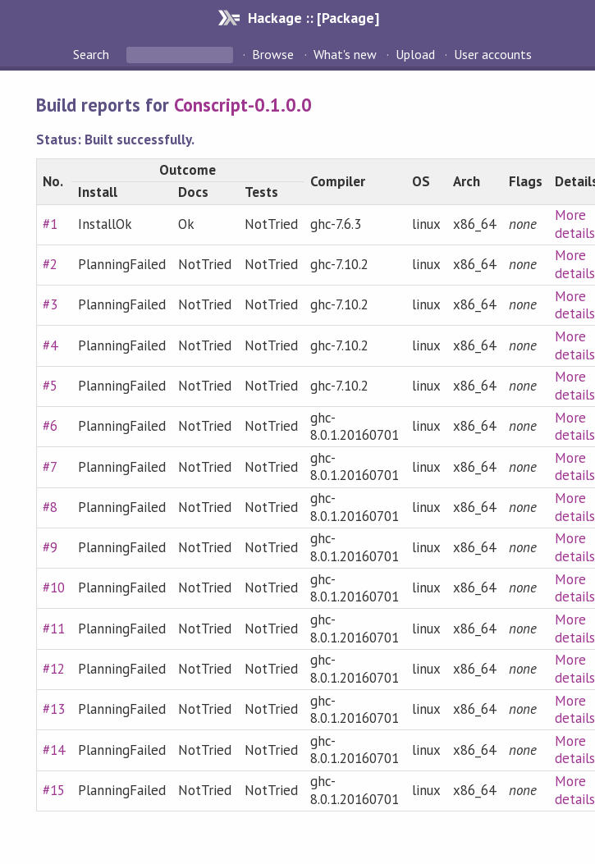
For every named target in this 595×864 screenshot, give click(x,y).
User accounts (493, 54)
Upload (415, 54)
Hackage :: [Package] (313, 17)
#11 (54, 628)
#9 (50, 547)
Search (92, 54)
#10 (54, 587)
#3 (50, 304)
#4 (50, 345)
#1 (50, 224)
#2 (50, 264)
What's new (345, 54)
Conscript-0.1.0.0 (243, 105)
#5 (50, 386)
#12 (54, 669)
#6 (50, 426)
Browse (273, 54)
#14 (54, 750)
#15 (54, 790)
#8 (50, 507)
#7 (50, 467)
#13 (54, 709)
